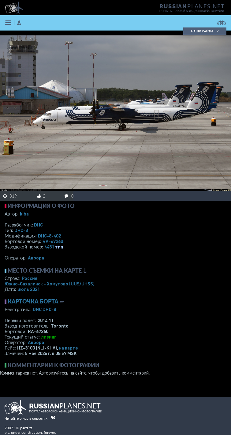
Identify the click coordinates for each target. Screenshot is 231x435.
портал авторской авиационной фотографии (191, 11)
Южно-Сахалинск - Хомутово (50, 283)
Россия (29, 278)
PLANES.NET (192, 6)
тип (59, 246)
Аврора (36, 257)
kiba (24, 213)
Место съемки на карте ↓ (47, 270)
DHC (38, 224)
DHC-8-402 (49, 235)
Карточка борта (33, 301)
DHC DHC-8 (44, 309)
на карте (68, 347)
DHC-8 (21, 230)
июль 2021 (28, 289)
